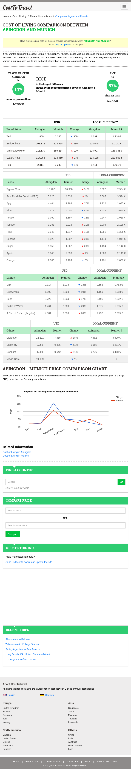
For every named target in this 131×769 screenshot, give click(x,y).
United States (9, 738)
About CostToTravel (106, 761)
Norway (6, 722)
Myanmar (73, 715)
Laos (70, 749)
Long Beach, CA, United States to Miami (27, 654)
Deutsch (49, 695)
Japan (71, 711)
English (11, 695)
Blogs (87, 761)
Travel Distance (52, 761)
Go (121, 482)
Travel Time (72, 761)
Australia (72, 742)
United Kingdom (11, 708)
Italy (5, 718)
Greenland (8, 745)
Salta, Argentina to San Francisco (23, 649)
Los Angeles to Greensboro (20, 659)
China (71, 734)
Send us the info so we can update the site (28, 562)
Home (16, 761)
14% (18, 89)
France (6, 711)
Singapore (73, 708)
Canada (7, 734)
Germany (7, 715)
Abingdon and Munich (29, 29)
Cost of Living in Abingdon (17, 452)
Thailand (72, 718)
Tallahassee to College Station (22, 644)
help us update (62, 44)
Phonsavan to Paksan (17, 639)
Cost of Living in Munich (16, 455)
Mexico (6, 742)
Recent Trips (31, 761)
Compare (13, 534)
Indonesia (73, 722)
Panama (7, 749)
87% (113, 86)
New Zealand (75, 745)
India (70, 738)
